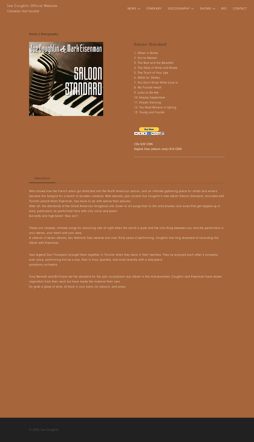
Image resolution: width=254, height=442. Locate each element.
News (132, 8)
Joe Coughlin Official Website (32, 6)
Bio (224, 8)
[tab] (42, 178)
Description (42, 178)
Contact (240, 8)
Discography (179, 8)
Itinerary (154, 8)
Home (33, 34)
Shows (205, 8)
